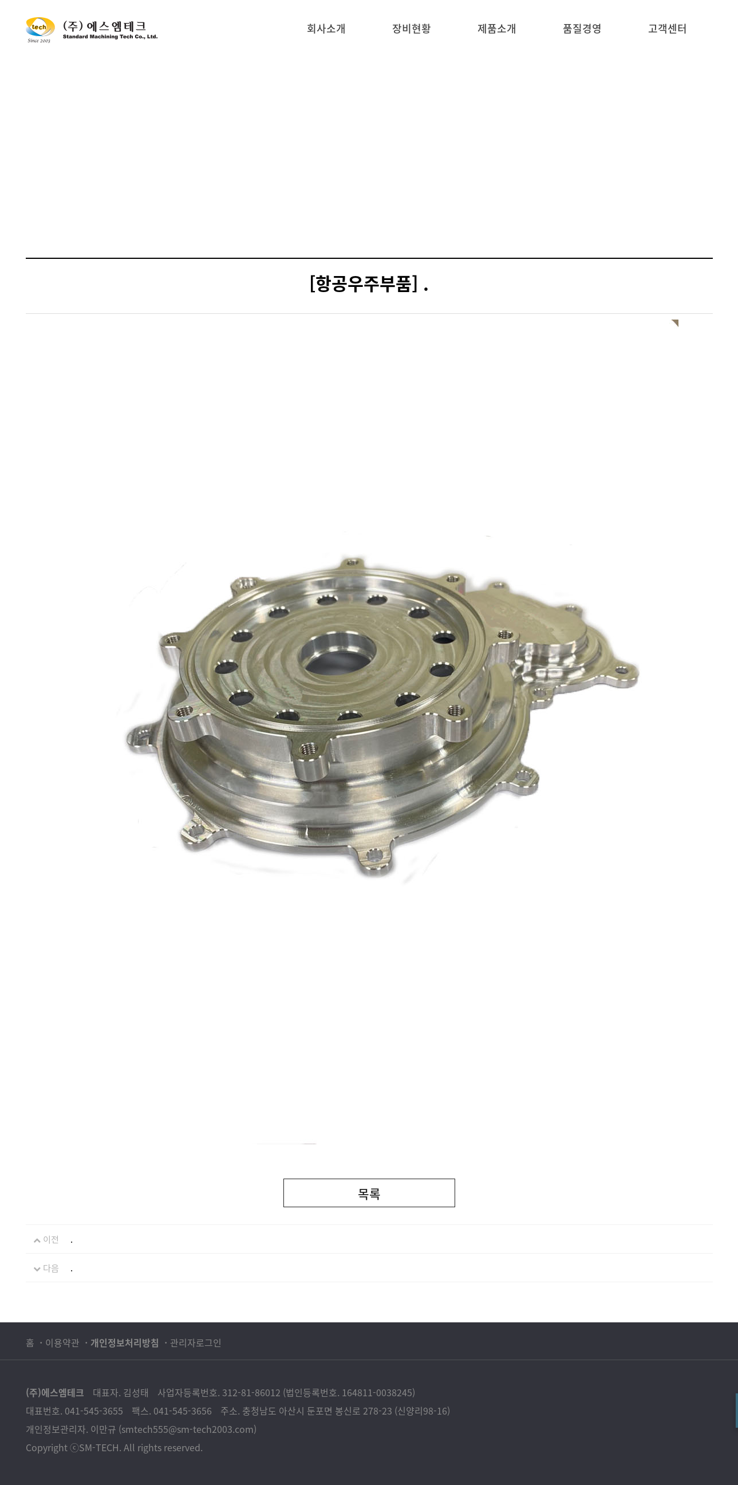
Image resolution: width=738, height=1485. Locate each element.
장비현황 (411, 28)
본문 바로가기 (0, 0)
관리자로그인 (196, 1342)
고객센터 (667, 28)
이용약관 (62, 1342)
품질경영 (582, 28)
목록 (369, 1193)
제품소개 (496, 28)
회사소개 (326, 28)
